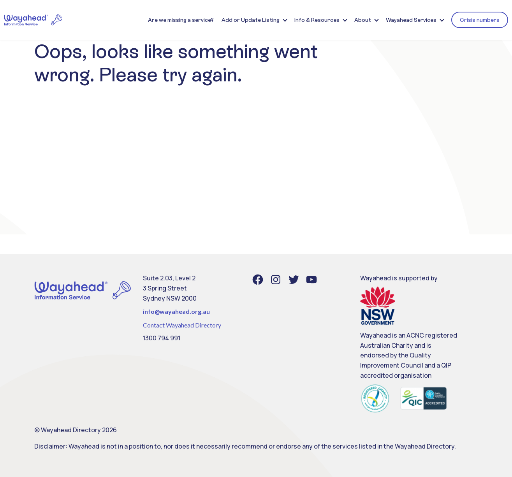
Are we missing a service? (181, 20)
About (362, 20)
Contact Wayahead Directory (182, 325)
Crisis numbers (480, 20)
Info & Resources (317, 20)
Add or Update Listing (251, 20)
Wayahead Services (411, 20)
